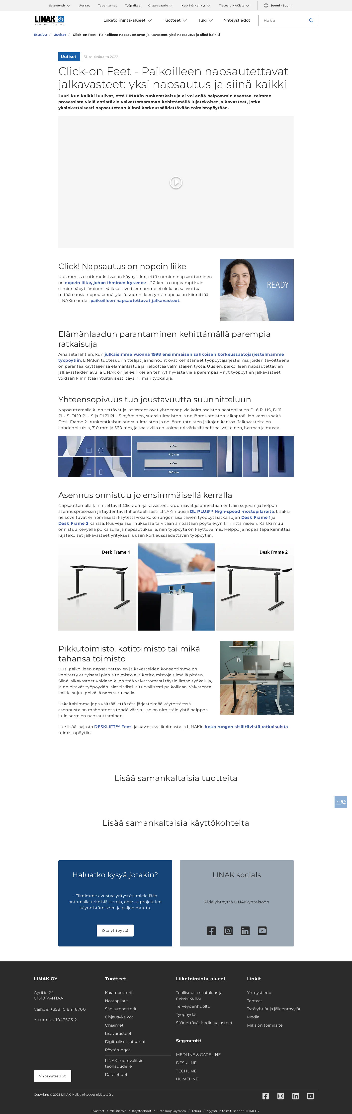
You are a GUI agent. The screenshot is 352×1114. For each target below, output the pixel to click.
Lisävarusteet (118, 1033)
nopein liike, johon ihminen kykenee (105, 282)
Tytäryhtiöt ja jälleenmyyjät (274, 1008)
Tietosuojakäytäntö (171, 1111)
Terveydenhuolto (193, 1006)
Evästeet (97, 1111)
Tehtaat (254, 1000)
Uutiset (84, 5)
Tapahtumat (107, 5)
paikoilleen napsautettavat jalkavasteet (134, 300)
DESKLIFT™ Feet (112, 726)
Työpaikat (132, 5)
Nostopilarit (116, 1000)
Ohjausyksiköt (119, 1017)
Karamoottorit (119, 992)
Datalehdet (116, 1074)
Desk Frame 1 (256, 517)
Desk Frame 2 (73, 523)
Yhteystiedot (52, 1076)
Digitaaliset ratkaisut (125, 1041)
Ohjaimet (114, 1025)
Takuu (196, 1111)
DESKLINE (186, 1062)
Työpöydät (186, 1014)
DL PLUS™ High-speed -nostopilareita (232, 511)
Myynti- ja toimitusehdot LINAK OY (233, 1111)
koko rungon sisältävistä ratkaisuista (246, 726)
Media (253, 1017)
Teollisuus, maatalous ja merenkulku (199, 995)
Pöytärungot (117, 1050)
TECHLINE (186, 1071)
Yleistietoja (118, 1111)
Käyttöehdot (141, 1111)
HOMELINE (187, 1079)
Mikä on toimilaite (265, 1025)
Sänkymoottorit (121, 1008)
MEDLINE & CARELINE (198, 1054)
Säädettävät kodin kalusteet (204, 1022)
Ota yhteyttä (115, 930)
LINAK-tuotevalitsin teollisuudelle (124, 1063)
